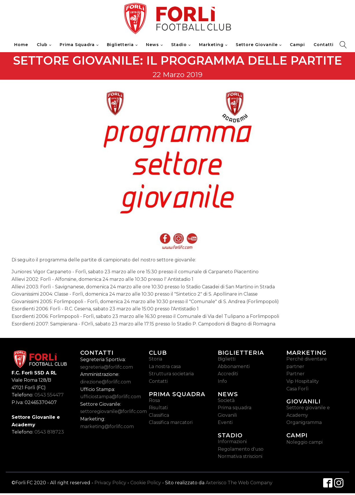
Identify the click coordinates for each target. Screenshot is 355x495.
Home (21, 44)
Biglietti (226, 359)
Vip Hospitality (302, 381)
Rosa (154, 400)
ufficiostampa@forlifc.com (110, 396)
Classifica (159, 415)
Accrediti (228, 373)
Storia (155, 359)
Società (226, 400)
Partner (295, 373)
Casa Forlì (297, 389)
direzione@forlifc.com (105, 382)
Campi (297, 44)
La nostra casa (165, 366)
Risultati (158, 407)
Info (222, 381)
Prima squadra (234, 407)
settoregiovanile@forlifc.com (113, 411)
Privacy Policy (110, 482)
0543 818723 (49, 432)
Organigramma (304, 422)
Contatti (324, 44)
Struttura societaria (171, 373)
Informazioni (232, 441)
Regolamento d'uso (240, 449)
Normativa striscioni (240, 456)
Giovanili (227, 415)
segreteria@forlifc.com (106, 367)
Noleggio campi (304, 442)
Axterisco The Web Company (239, 482)
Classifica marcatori (171, 422)
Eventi (225, 422)
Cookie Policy (145, 482)
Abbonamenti (234, 366)
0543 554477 (49, 395)
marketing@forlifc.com (107, 426)
